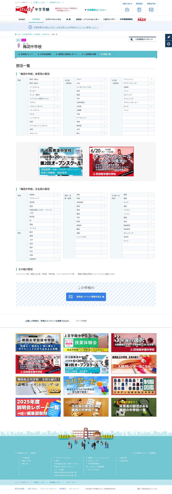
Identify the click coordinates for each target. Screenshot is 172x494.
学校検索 (37, 34)
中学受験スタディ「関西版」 (26, 453)
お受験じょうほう (39, 2)
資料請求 (123, 458)
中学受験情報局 (93, 464)
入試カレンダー (93, 461)
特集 (57, 461)
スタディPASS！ (94, 470)
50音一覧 (25, 464)
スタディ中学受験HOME (24, 34)
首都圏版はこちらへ (96, 10)
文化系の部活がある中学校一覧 (65, 475)
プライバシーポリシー (48, 489)
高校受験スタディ (55, 2)
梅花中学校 (46, 34)
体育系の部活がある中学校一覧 (65, 472)
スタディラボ (70, 482)
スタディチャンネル (63, 458)
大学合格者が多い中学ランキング (66, 464)
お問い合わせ (32, 489)
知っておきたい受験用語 (95, 467)
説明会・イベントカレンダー (98, 458)
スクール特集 (59, 470)
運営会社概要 (19, 489)
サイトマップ (74, 489)
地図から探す (26, 461)
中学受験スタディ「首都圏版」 (146, 453)
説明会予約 (124, 461)
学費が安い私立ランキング (63, 467)
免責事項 (63, 489)
